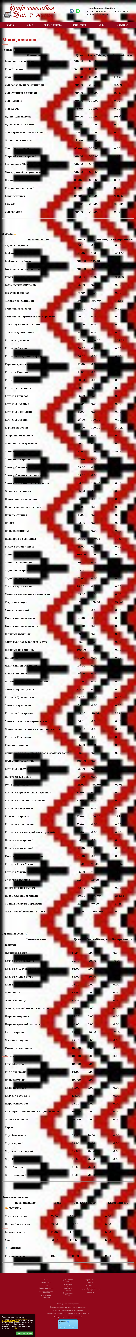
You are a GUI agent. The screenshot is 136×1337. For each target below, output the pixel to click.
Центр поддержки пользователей (68, 1317)
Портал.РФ (78, 1310)
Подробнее (14, 1328)
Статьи (90, 1282)
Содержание (46, 1282)
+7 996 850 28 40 (120, 11)
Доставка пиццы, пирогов (46, 1291)
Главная (46, 1280)
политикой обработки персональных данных (16, 1320)
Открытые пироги (68, 1285)
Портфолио (89, 1280)
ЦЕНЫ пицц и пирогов (67, 1280)
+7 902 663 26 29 (97, 11)
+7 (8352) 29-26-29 (98, 14)
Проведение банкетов (46, 1296)
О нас (30, 25)
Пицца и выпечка (53, 25)
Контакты (90, 1292)
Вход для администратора (68, 1304)
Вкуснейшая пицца (68, 1294)
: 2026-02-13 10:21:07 (80, 1313)
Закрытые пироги (68, 1289)
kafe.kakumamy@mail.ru (102, 8)
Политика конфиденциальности (91, 1289)
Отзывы (89, 1285)
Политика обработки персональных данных (68, 1307)
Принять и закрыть (25, 1333)
